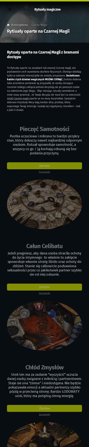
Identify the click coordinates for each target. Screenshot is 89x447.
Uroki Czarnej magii (18, 98)
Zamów (44, 166)
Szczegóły (44, 172)
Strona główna (19, 25)
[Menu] (10, 9)
